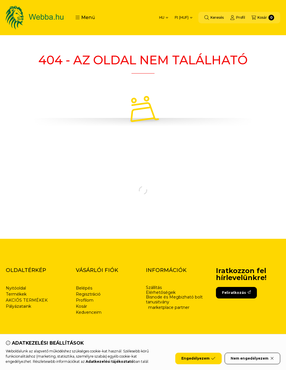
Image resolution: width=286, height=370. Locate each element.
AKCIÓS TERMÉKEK (27, 300)
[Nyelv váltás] (163, 17)
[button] (85, 17)
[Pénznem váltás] (183, 17)
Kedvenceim (88, 312)
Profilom (84, 300)
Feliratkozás (236, 292)
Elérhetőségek (161, 292)
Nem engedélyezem (252, 358)
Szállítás (154, 287)
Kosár (81, 306)
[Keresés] (214, 17)
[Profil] (237, 17)
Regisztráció (88, 294)
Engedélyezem (198, 358)
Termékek (16, 294)
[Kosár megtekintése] (262, 17)
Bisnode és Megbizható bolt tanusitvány (174, 300)
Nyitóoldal (16, 288)
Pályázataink (18, 306)
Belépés (84, 288)
